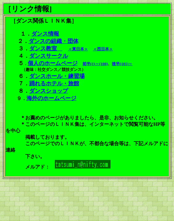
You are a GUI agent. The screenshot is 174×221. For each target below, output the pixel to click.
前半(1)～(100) (95, 63)
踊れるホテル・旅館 (54, 83)
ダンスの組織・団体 (54, 41)
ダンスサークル (48, 56)
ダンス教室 (46, 48)
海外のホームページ (51, 98)
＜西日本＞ (103, 49)
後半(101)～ (122, 63)
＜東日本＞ (78, 49)
